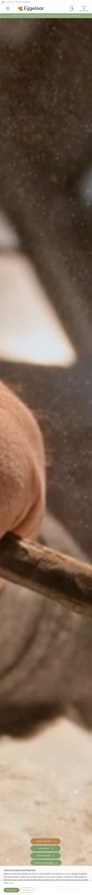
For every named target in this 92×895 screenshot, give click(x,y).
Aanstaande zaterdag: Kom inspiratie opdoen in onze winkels (46, 15)
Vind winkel (45, 848)
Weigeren (27, 890)
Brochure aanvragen (46, 863)
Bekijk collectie (46, 841)
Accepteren (11, 890)
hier (11, 883)
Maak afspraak (45, 855)
